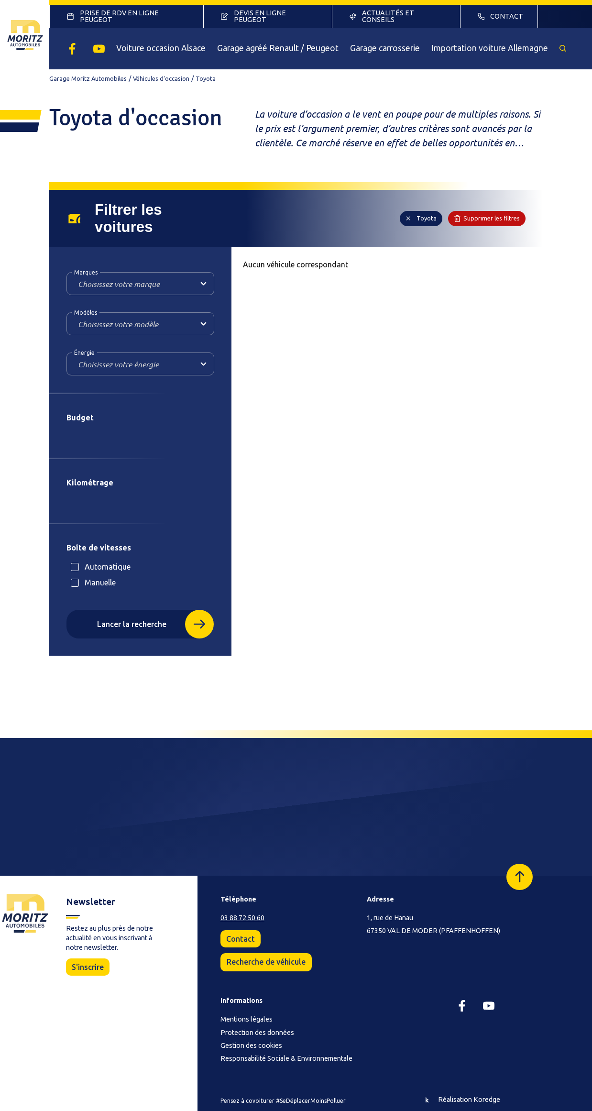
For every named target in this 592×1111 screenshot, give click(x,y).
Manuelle (100, 582)
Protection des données (257, 1032)
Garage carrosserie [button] (385, 48)
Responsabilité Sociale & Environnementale (286, 1058)
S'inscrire (88, 967)
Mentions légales (246, 1019)
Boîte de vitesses (98, 547)
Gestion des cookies (251, 1045)
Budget (80, 417)
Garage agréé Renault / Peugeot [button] (278, 48)
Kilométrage (89, 482)
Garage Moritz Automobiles (88, 78)
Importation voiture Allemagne (489, 48)
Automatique (108, 566)
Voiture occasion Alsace (161, 48)
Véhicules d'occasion (161, 78)
